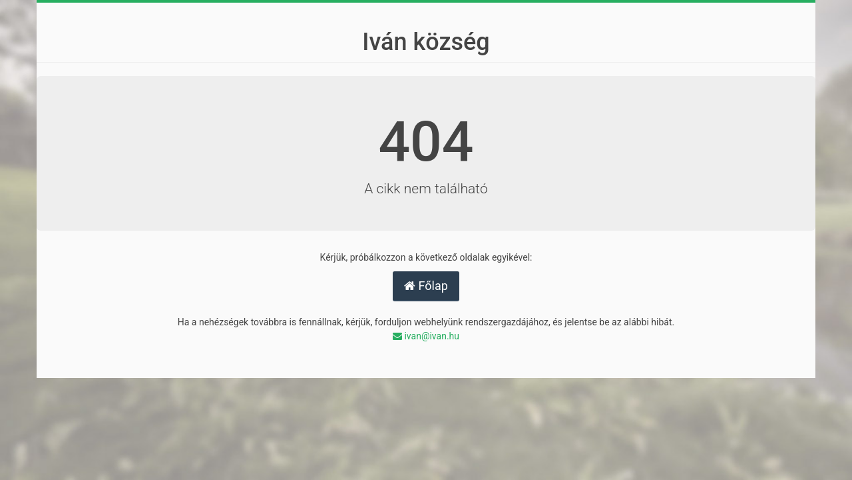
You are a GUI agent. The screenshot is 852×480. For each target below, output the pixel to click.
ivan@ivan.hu (426, 336)
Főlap (426, 286)
